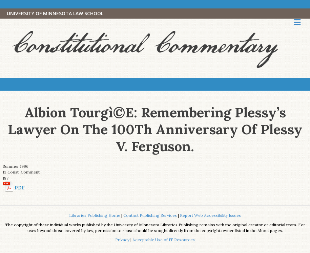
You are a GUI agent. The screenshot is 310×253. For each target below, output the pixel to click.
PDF (20, 188)
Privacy (122, 239)
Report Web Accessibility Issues (210, 215)
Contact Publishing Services (150, 215)
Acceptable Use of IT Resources (163, 239)
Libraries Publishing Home (94, 215)
